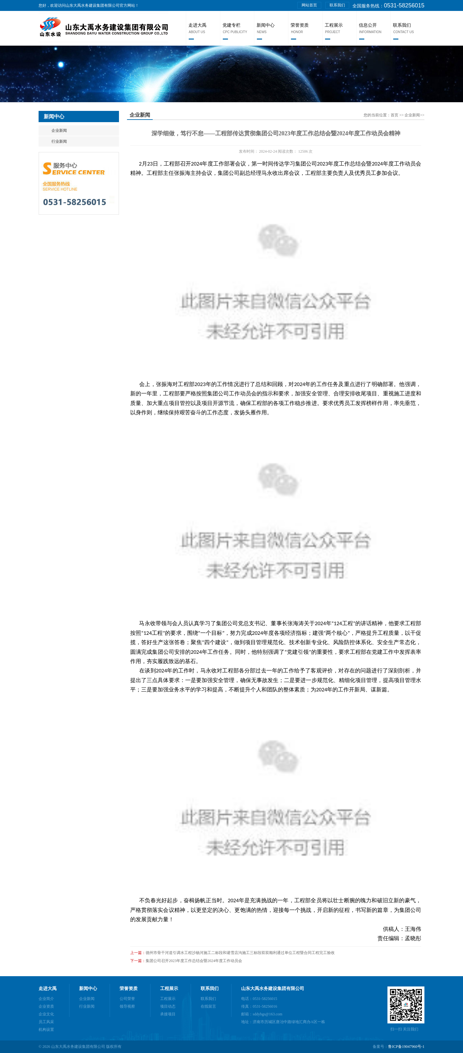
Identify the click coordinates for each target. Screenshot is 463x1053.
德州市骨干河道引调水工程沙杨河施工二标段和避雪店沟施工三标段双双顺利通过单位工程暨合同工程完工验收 (240, 952)
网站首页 (309, 5)
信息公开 (368, 25)
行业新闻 (59, 141)
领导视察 (127, 1006)
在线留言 (208, 1006)
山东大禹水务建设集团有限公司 (272, 988)
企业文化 (46, 1014)
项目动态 (168, 1006)
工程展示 (334, 25)
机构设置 (46, 1029)
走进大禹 (197, 25)
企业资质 (46, 1006)
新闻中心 (266, 25)
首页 (395, 115)
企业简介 (46, 998)
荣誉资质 (300, 25)
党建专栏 (231, 25)
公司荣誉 (127, 998)
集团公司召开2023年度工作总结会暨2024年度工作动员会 (194, 961)
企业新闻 (59, 130)
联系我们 (337, 5)
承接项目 (168, 1014)
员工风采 (46, 1022)
